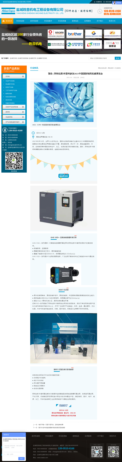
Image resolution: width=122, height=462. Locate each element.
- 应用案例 (87, 436)
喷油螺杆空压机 (10, 84)
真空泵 (8, 112)
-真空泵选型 (35, 436)
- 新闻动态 (75, 436)
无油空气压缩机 (10, 81)
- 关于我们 (100, 436)
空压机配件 (48, 21)
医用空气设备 (9, 87)
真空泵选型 (34, 21)
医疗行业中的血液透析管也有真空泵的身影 (52, 427)
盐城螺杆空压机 (42, 58)
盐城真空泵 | (33, 58)
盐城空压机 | (14, 58)
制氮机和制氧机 (10, 103)
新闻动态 (75, 21)
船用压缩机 (9, 93)
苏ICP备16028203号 (71, 445)
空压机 (8, 76)
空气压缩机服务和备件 (12, 122)
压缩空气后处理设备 (12, 107)
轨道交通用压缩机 (11, 96)
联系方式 (112, 21)
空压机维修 (62, 21)
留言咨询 (108, 2)
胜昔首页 (9, 21)
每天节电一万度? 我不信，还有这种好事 (51, 424)
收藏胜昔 (99, 2)
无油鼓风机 (9, 117)
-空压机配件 (49, 436)
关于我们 (100, 21)
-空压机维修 (62, 436)
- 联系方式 (112, 436)
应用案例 (87, 21)
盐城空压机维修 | (23, 58)
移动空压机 (9, 100)
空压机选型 (20, 21)
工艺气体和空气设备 (11, 90)
